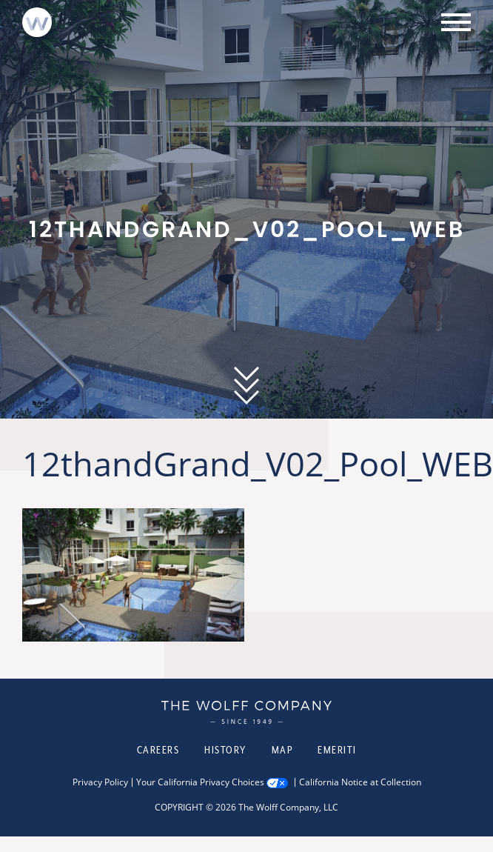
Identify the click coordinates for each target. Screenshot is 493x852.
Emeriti (337, 750)
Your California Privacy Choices (200, 782)
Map (282, 750)
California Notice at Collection (360, 782)
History (225, 750)
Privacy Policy (100, 782)
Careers (158, 750)
